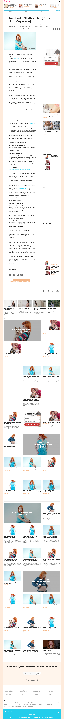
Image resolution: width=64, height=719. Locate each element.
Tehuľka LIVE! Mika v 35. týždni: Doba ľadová (12, 491)
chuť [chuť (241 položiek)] (23, 702)
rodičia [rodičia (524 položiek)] (40, 704)
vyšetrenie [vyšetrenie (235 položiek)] (20, 706)
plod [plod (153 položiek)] (19, 704)
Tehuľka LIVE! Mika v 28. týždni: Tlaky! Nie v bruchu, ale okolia (51, 514)
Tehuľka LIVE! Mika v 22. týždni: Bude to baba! (51, 560)
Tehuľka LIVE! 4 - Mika (22, 332)
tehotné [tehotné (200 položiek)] (14, 706)
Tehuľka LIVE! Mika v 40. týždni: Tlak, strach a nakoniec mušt (12, 445)
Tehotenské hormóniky (22, 228)
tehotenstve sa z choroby (23, 188)
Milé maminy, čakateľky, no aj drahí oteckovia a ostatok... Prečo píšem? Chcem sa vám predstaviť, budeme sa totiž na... (51, 632)
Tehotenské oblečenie (13, 115)
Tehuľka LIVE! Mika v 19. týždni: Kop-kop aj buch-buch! (51, 605)
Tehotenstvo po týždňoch (9, 691)
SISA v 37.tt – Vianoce (52, 308)
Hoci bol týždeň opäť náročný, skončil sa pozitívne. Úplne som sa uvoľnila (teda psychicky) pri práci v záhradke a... (31, 655)
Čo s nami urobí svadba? (13, 114)
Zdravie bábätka (37, 691)
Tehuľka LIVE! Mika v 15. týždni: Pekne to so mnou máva (32, 628)
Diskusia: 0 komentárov (32, 275)
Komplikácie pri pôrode (23, 691)
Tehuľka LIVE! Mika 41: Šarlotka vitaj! (51, 422)
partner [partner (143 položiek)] (17, 704)
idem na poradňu (17, 58)
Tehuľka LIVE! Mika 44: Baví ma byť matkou (51, 377)
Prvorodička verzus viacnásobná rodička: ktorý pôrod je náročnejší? (13, 5)
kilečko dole (30, 56)
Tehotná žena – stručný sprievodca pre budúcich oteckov (19, 169)
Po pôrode (31, 1)
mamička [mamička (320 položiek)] (43, 702)
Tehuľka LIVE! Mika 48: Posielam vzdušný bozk (55, 161)
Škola (50, 695)
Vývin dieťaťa (51, 688)
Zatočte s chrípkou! (12, 171)
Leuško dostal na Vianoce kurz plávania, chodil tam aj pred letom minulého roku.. (9, 313)
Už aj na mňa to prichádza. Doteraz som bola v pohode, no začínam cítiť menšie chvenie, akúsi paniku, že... (31, 541)
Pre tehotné (7, 695)
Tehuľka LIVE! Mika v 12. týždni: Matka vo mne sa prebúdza (12, 651)
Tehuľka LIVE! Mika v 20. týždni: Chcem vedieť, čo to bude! (41, 581)
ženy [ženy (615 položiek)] (32, 706)
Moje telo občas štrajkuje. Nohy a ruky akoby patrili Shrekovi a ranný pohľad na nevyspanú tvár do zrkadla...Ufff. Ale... (51, 473)
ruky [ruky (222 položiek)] (43, 704)
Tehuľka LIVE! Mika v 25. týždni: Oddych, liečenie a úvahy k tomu (50, 537)
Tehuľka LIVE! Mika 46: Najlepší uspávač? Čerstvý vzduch (50, 354)
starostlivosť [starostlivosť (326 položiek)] (49, 704)
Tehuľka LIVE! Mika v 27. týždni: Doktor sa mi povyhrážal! (11, 537)
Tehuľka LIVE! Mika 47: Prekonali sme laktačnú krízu (55, 167)
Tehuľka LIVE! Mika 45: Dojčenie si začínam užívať (31, 377)
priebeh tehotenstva (12, 281)
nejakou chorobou (25, 197)
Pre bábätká (36, 694)
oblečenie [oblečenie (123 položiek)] (12, 704)
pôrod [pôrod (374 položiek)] (33, 704)
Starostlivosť (51, 691)
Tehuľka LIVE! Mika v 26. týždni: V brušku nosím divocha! (30, 537)
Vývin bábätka (36, 690)
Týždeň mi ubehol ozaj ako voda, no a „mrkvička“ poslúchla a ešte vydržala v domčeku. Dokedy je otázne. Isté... (12, 450)
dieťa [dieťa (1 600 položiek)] (31, 703)
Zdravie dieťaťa (51, 690)
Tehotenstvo (22, 1)
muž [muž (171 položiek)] (7, 704)
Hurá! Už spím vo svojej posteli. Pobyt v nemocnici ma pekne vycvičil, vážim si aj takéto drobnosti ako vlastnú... (31, 495)
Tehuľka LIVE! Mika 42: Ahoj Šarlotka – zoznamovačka (12, 423)
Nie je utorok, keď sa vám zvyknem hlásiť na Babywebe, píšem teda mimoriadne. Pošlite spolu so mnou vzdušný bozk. (51, 336)
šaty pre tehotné (13, 133)
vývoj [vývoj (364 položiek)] (24, 706)
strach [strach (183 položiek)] (53, 704)
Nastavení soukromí (32, 714)
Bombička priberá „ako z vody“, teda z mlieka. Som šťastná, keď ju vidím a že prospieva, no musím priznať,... (51, 358)
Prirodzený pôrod (22, 690)
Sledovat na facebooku (32, 680)
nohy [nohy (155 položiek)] (9, 704)
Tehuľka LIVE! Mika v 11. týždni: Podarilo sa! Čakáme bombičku (50, 628)
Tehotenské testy (8, 690)
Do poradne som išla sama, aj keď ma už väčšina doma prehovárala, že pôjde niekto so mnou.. (24, 312)
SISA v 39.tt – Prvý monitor (23, 308)
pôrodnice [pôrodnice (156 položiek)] (36, 704)
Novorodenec (58, 10)
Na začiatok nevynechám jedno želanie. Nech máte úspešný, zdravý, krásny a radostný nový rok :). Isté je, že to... (51, 541)
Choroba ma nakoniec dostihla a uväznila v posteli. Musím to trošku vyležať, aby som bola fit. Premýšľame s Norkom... (12, 632)
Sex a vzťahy (44, 1)
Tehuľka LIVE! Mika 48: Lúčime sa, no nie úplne (55, 156)
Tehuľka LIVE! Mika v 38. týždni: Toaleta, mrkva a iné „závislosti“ (11, 468)
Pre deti (50, 697)
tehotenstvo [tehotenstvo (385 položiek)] (7, 706)
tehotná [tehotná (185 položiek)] (11, 706)
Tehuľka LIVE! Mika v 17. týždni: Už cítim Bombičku (11, 605)
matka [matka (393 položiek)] (54, 702)
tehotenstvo (32, 216)
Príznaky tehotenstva (8, 688)
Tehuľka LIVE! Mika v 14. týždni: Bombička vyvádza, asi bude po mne (31, 651)
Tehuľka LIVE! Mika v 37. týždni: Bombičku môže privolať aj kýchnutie (32, 468)
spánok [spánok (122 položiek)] (45, 704)
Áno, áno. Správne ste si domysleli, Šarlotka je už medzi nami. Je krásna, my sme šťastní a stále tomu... (51, 426)
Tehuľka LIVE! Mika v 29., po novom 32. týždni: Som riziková (51, 491)
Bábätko (34, 1)
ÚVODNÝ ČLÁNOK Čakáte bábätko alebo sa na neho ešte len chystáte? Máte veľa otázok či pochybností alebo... (51, 654)
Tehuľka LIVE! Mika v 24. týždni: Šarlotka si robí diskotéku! (11, 560)
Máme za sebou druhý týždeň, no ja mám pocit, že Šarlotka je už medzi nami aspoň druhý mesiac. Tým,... (31, 404)
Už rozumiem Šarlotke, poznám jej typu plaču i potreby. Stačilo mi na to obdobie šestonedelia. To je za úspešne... (12, 358)
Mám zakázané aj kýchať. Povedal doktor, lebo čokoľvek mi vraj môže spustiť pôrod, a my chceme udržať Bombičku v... (31, 473)
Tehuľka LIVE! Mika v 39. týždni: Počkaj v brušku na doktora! (41, 444)
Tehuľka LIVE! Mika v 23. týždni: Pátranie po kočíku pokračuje (30, 560)
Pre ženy (40, 5)
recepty (21, 281)
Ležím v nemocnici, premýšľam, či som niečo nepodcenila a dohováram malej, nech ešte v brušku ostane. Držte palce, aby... (51, 495)
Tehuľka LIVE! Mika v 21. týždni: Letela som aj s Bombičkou (12, 582)
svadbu (31, 123)
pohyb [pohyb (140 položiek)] (22, 704)
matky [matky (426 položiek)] (57, 702)
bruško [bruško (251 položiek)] (12, 702)
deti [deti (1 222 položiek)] (27, 703)
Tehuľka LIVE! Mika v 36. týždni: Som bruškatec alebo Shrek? (51, 468)
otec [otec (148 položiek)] (14, 704)
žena (29, 281)
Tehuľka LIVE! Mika (47, 650)
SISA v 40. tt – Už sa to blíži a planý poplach (9, 309)
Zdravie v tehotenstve (8, 694)
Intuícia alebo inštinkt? (43, 4)
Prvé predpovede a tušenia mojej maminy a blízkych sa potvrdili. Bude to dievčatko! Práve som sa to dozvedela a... (51, 564)
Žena (41, 1)
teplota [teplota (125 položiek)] (17, 706)
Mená (13, 1)
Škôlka (50, 694)
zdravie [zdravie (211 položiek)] (26, 706)
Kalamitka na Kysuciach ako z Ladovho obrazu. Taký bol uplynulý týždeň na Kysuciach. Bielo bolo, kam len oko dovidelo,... (12, 495)
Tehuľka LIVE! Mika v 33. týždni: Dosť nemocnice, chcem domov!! (22, 513)
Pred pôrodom (22, 688)
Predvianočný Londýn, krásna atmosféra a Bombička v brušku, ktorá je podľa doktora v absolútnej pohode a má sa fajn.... (32, 564)
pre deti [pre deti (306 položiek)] (29, 704)
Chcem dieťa (17, 1)
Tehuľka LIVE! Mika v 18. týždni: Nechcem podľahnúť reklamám (30, 605)
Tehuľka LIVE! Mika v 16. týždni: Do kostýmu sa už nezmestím (12, 628)
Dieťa (38, 1)
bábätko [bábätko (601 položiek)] (16, 703)
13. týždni (16, 267)
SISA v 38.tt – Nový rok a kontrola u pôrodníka (39, 309)
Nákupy (49, 1)
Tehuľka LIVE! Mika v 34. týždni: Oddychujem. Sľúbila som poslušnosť (32, 491)
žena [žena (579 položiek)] (29, 706)
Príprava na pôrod (11, 7)
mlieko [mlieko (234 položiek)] (5, 704)
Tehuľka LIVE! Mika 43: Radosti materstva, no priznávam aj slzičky (31, 400)
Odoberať (38, 673)
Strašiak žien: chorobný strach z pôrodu (28, 5)
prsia (18, 281)
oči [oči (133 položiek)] (15, 704)
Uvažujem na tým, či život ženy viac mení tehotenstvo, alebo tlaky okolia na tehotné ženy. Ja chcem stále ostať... (51, 518)
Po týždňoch (6, 10)
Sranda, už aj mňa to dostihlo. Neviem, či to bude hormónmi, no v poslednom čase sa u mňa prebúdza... (12, 655)
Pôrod (27, 1)
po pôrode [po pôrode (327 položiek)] (25, 704)
